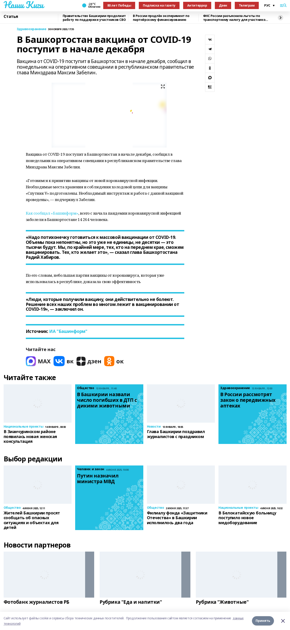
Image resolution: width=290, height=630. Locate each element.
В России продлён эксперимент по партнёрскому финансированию (161, 18)
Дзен (223, 5)
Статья (11, 16)
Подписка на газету (159, 5)
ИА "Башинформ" (67, 331)
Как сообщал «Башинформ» (52, 213)
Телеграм (247, 5)
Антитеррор (197, 5)
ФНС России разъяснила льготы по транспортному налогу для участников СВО (235, 18)
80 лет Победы (119, 5)
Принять (263, 621)
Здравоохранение (31, 29)
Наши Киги (23, 4)
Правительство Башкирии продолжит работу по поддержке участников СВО (94, 18)
